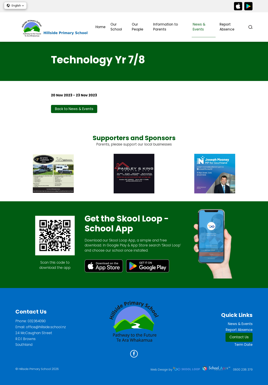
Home (100, 27)
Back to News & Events (74, 108)
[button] (15, 5)
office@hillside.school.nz (46, 327)
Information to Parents (165, 27)
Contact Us (239, 337)
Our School (116, 27)
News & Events (199, 27)
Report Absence (227, 27)
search (250, 27)
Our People (137, 27)
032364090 (37, 321)
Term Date (243, 344)
